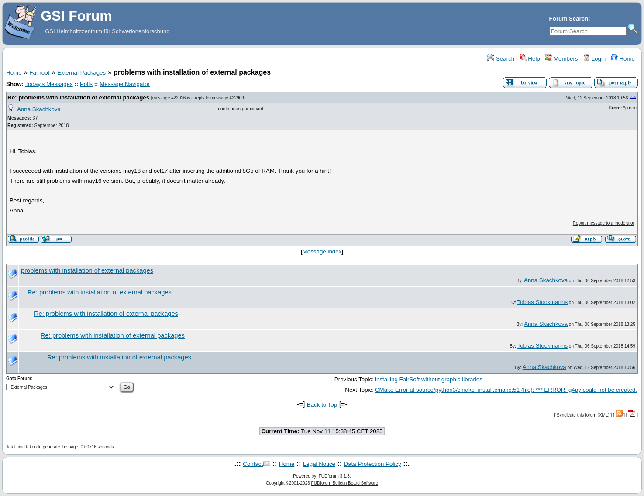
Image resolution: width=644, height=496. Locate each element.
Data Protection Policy (372, 464)
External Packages (81, 72)
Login (594, 58)
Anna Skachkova (39, 109)
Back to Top (322, 404)
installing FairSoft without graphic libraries (428, 379)
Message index (322, 251)
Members (561, 58)
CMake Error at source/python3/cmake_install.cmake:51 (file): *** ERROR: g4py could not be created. (506, 390)
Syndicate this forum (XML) (583, 415)
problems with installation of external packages (87, 270)
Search (500, 58)
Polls (86, 84)
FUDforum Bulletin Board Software (344, 483)
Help (530, 58)
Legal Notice (319, 464)
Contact (253, 464)
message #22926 (169, 98)
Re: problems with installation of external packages (78, 97)
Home (623, 58)
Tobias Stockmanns (542, 302)
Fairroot (39, 72)
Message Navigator (125, 84)
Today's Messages (48, 84)
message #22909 (227, 98)
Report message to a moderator (603, 223)
